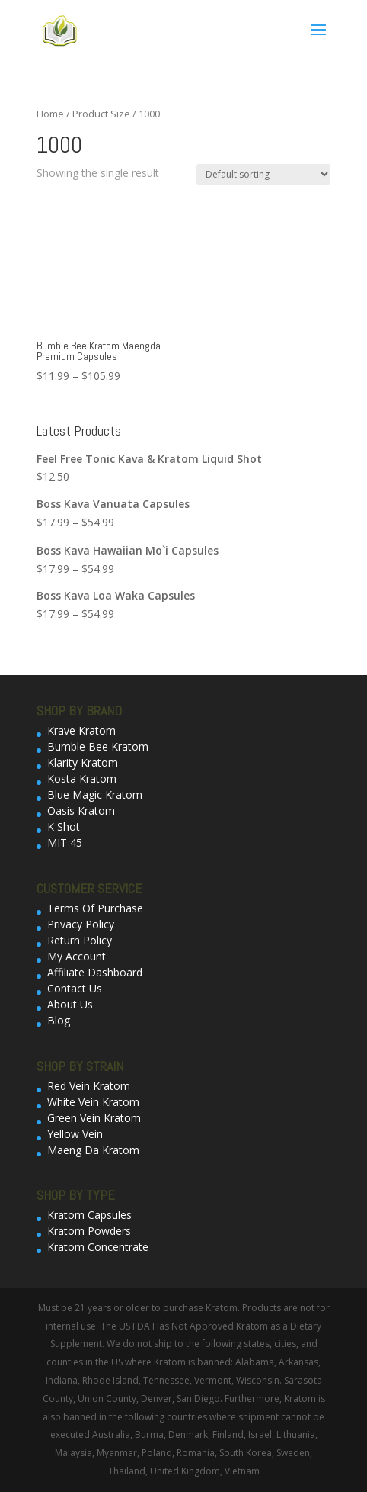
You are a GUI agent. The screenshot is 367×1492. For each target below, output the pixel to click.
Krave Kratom (81, 730)
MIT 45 (64, 842)
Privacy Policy (80, 924)
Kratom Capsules (89, 1214)
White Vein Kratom (93, 1102)
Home (50, 114)
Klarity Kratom (82, 762)
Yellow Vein (75, 1134)
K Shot (63, 826)
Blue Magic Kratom (94, 794)
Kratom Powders (89, 1231)
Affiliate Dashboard (94, 972)
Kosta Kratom (81, 778)
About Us (70, 1004)
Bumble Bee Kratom (97, 746)
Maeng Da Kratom (93, 1150)
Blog (58, 1020)
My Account (76, 956)
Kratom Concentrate (97, 1247)
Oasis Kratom (81, 810)
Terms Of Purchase (95, 908)
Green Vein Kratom (94, 1118)
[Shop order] (263, 174)
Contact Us (74, 988)
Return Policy (79, 940)
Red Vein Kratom (88, 1086)
